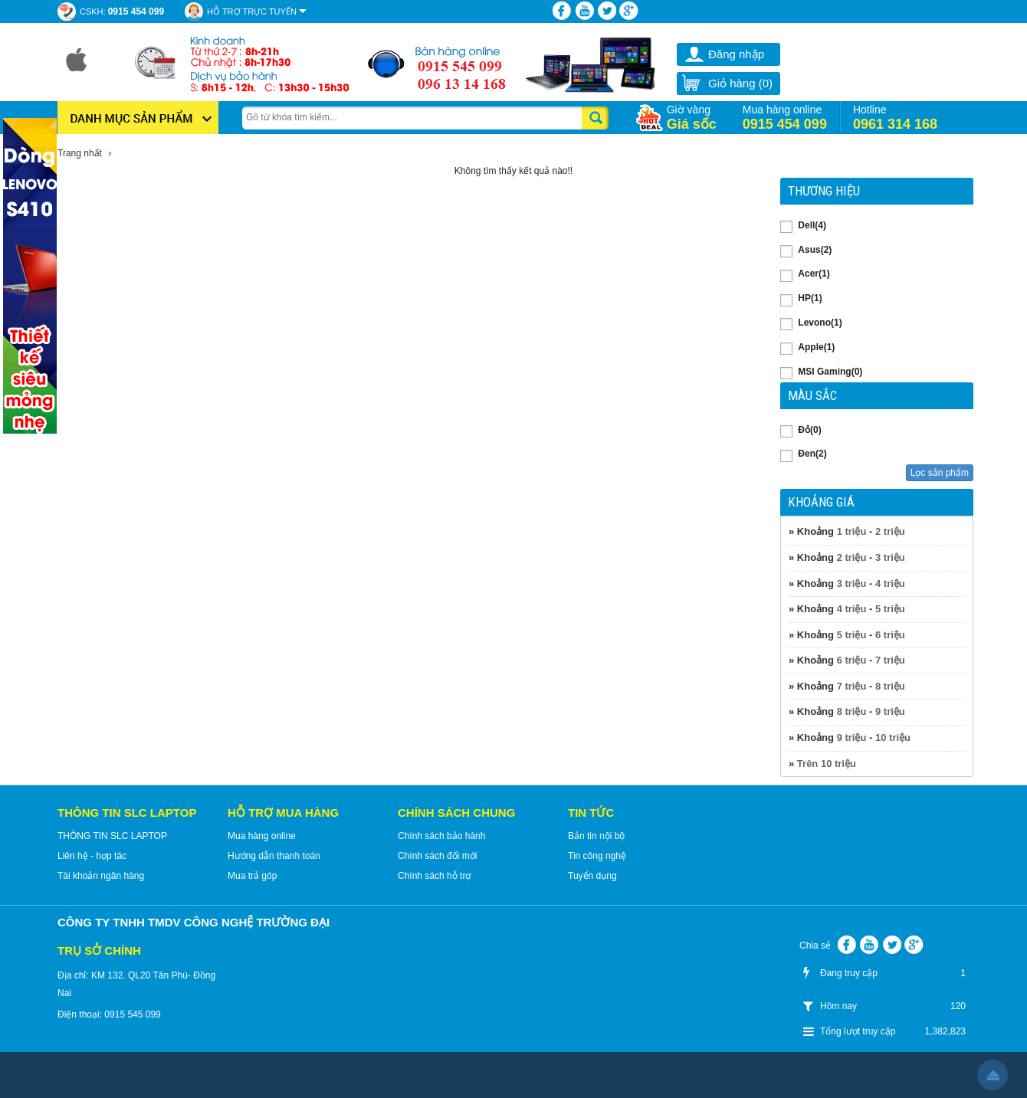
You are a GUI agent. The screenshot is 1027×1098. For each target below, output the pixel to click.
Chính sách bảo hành (441, 836)
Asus (815, 249)
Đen (812, 453)
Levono (820, 322)
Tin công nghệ (597, 856)
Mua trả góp (252, 875)
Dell (812, 225)
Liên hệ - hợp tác (91, 856)
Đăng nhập (736, 54)
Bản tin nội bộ (596, 836)
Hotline (895, 117)
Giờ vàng (692, 117)
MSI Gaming (830, 371)
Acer (813, 273)
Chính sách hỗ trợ (434, 875)
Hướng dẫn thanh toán (274, 856)
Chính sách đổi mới (437, 856)
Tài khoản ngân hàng (100, 875)
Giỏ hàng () (727, 83)
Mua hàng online (785, 117)
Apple (816, 347)
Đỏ (809, 429)
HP (810, 298)
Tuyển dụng (592, 875)
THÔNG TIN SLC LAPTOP (112, 836)
